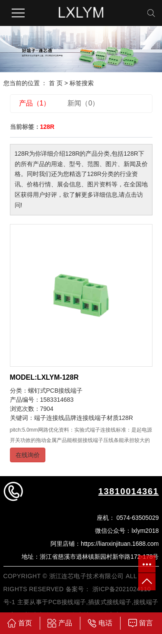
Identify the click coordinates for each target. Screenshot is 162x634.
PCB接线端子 (67, 602)
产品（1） (35, 103)
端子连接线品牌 (55, 417)
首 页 (56, 83)
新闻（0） (83, 103)
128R (126, 417)
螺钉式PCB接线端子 (55, 390)
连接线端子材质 (97, 417)
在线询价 (28, 454)
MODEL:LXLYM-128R (44, 377)
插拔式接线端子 (110, 602)
